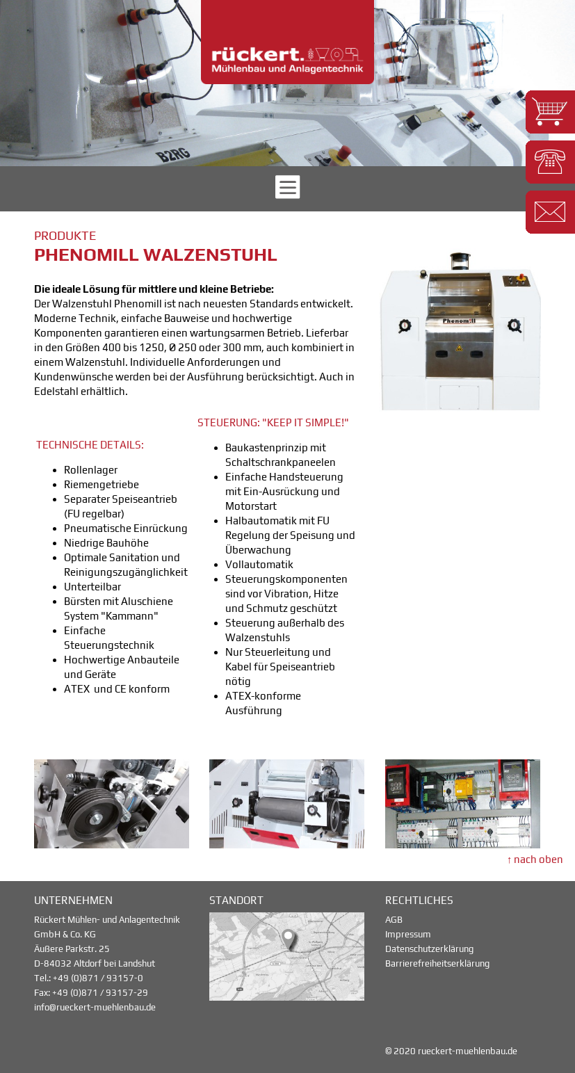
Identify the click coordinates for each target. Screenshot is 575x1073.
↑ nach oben (535, 859)
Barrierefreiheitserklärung (437, 963)
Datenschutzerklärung (429, 949)
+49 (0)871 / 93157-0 (98, 978)
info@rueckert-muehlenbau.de (95, 1007)
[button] (550, 112)
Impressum (408, 934)
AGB (394, 919)
